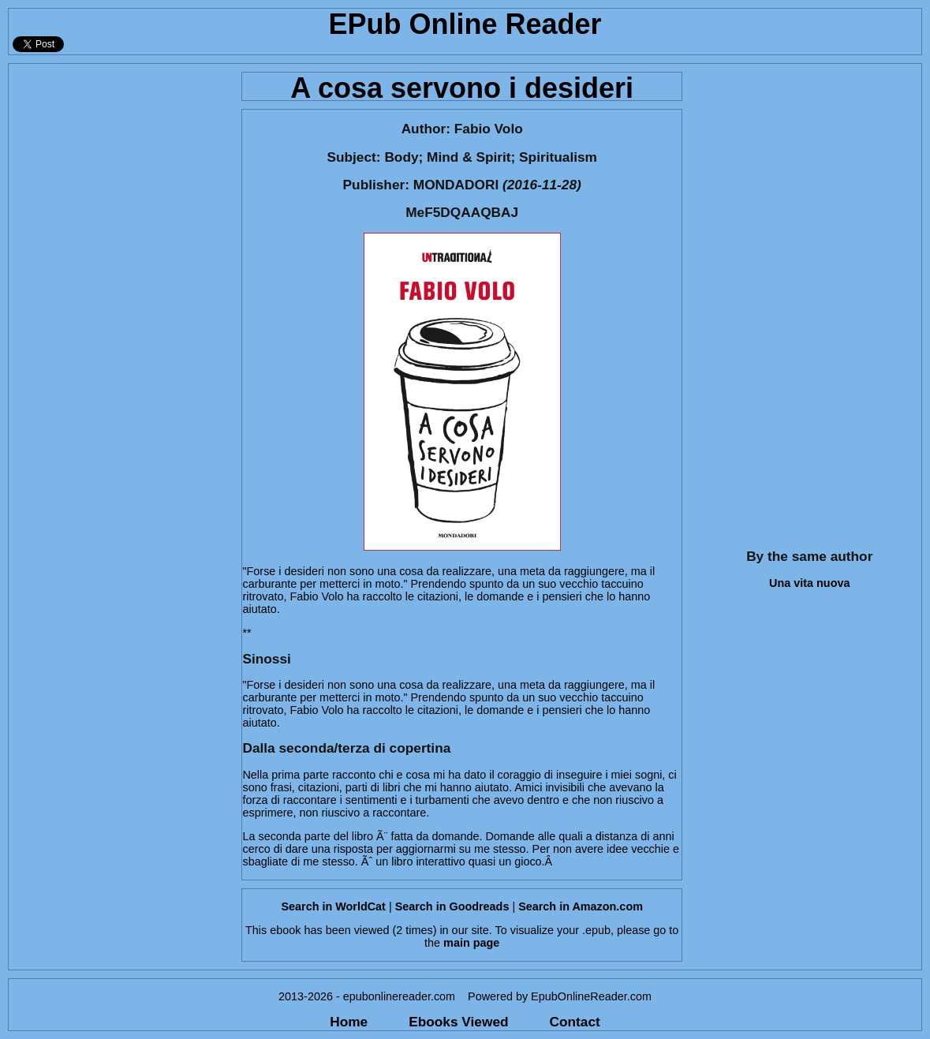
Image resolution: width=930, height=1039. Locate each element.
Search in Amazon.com (580, 906)
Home (349, 1022)
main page (471, 942)
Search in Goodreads (452, 906)
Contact (575, 1022)
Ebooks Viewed (458, 1022)
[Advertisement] (120, 300)
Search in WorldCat (333, 906)
